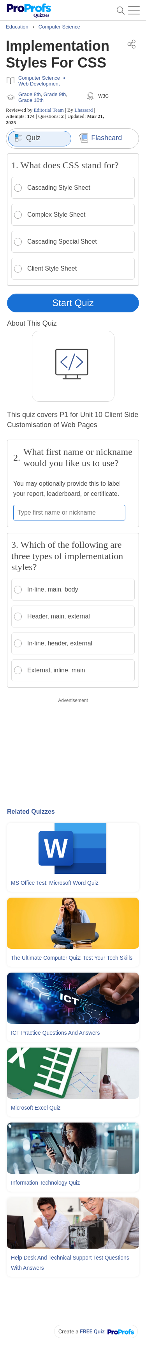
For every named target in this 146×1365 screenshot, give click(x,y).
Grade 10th (31, 100)
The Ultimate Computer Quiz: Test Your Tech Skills (71, 958)
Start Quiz (73, 303)
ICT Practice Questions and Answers (55, 1033)
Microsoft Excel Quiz (36, 1108)
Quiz (27, 138)
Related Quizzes (31, 811)
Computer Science (39, 78)
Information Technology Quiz (45, 1183)
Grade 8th (29, 94)
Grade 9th (55, 94)
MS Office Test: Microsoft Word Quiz (55, 883)
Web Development (39, 84)
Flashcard (100, 138)
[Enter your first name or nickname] (69, 512)
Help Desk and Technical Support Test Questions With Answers (70, 1263)
